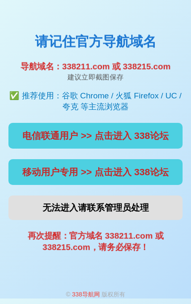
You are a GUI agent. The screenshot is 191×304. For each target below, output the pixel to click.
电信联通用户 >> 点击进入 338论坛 (95, 135)
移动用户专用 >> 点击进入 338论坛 (95, 172)
